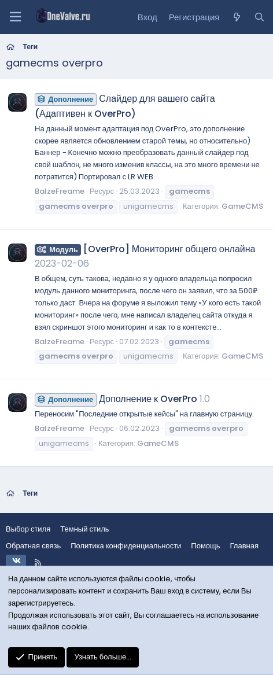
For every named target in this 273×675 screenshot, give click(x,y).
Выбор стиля (28, 528)
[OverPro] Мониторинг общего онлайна (145, 249)
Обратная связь (33, 545)
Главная (244, 545)
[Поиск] (259, 17)
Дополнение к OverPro (116, 398)
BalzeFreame (59, 191)
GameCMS (242, 206)
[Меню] (15, 17)
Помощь (205, 545)
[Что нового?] (236, 17)
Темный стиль (84, 528)
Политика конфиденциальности (126, 545)
